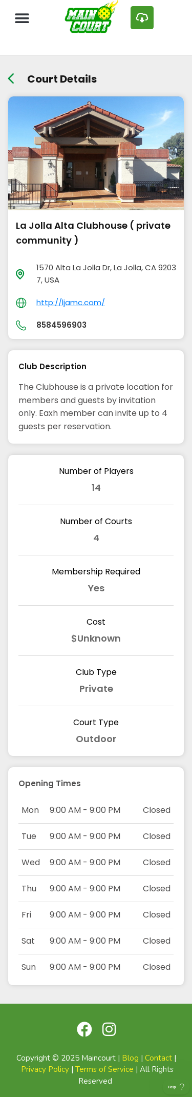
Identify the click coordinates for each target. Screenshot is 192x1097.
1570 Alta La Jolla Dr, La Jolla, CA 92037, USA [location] (106, 273)
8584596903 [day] (61, 325)
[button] (21, 17)
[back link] (11, 75)
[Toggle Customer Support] (176, 1086)
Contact (158, 1058)
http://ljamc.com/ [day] (70, 302)
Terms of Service (104, 1069)
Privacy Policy (45, 1069)
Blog (130, 1058)
